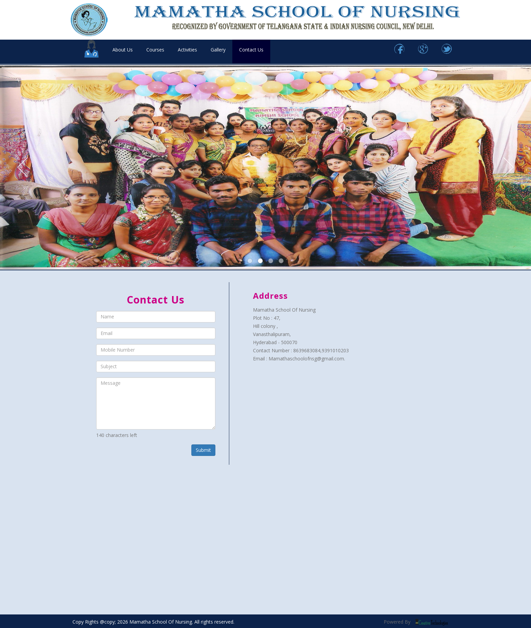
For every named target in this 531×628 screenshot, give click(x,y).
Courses (155, 49)
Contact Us (251, 49)
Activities (187, 49)
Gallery (218, 49)
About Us (122, 49)
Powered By (416, 622)
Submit (203, 450)
